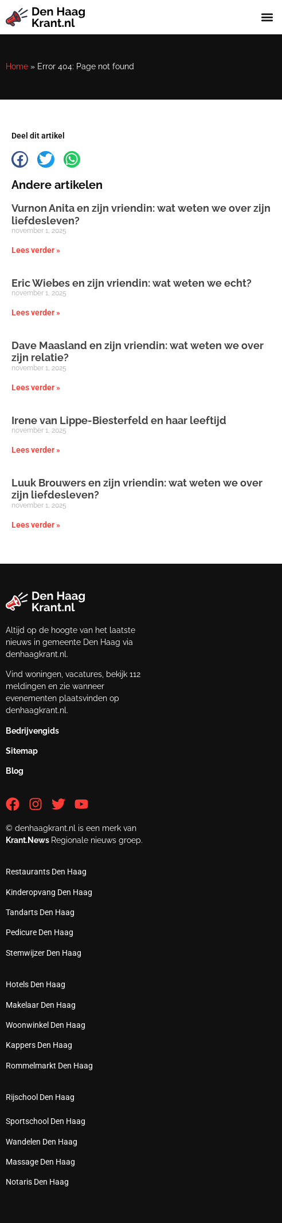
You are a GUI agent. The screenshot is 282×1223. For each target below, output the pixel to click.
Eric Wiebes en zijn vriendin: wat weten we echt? (131, 283)
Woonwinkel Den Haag (45, 1025)
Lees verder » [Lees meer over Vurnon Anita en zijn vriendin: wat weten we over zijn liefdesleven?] (35, 250)
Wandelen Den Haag (41, 1141)
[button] (266, 17)
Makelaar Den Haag (41, 1005)
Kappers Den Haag (39, 1045)
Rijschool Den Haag (40, 1097)
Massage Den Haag (40, 1161)
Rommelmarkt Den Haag (49, 1065)
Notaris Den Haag (37, 1181)
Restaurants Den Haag (46, 871)
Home (17, 66)
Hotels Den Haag (35, 984)
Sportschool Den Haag (45, 1121)
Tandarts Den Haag (40, 912)
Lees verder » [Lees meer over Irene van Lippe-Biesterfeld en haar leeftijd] (35, 449)
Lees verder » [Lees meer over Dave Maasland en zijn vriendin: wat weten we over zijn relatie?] (35, 387)
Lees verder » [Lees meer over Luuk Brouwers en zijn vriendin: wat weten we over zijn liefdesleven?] (35, 524)
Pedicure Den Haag (39, 932)
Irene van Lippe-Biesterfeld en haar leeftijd (118, 420)
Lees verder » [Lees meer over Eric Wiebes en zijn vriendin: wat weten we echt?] (35, 312)
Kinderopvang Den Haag (49, 892)
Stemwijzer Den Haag (43, 952)
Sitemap (22, 750)
